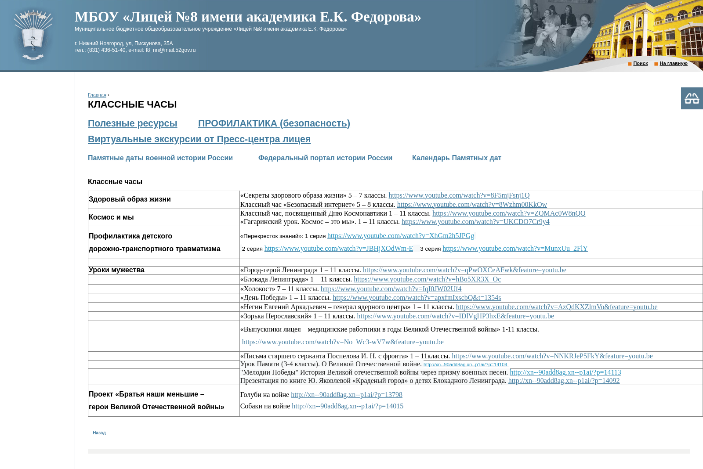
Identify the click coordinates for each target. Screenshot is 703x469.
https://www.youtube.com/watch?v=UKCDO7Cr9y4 (476, 221)
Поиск (640, 63)
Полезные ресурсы (133, 123)
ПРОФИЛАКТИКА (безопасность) (274, 123)
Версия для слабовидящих (692, 98)
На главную (674, 63)
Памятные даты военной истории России (160, 158)
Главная (97, 94)
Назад (99, 432)
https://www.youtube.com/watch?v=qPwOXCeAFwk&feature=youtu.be (464, 270)
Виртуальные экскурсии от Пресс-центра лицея (199, 139)
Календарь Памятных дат (456, 158)
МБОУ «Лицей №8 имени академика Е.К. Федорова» (248, 17)
